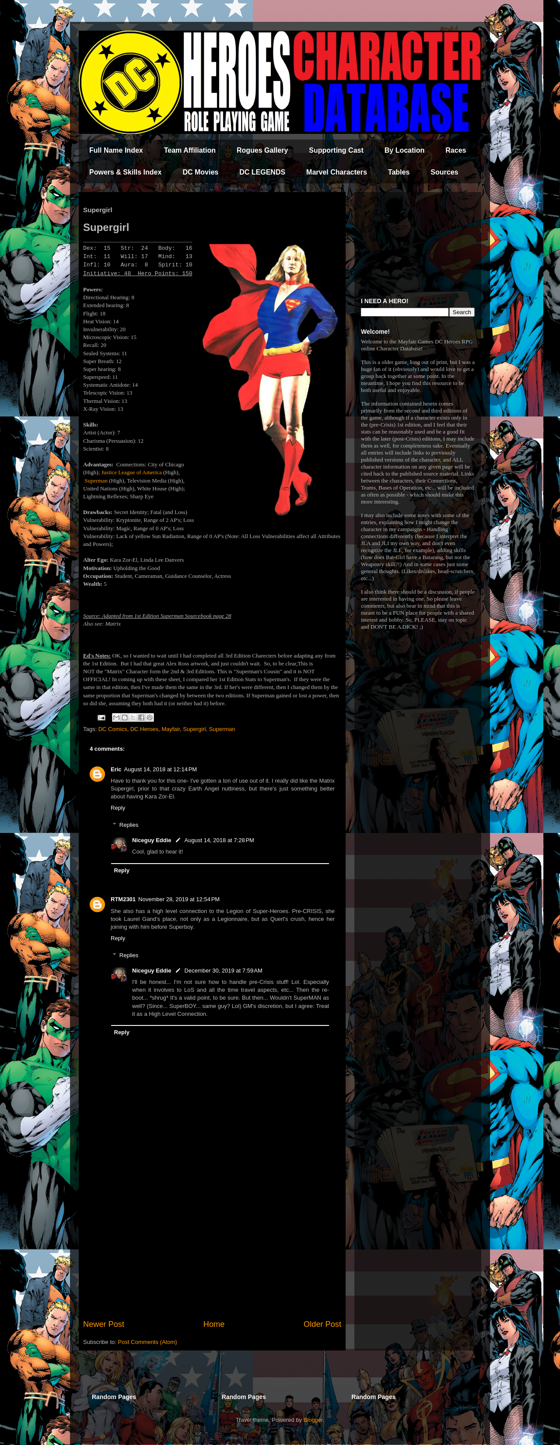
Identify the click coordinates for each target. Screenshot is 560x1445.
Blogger (313, 1420)
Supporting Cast (336, 150)
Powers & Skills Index (125, 172)
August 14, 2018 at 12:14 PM (160, 769)
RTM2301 (123, 899)
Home (214, 1324)
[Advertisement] (212, 1246)
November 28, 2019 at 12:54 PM (179, 899)
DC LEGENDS (262, 172)
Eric (116, 769)
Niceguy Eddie (152, 840)
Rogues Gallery (262, 150)
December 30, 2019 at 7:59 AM (223, 970)
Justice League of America (132, 472)
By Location (405, 150)
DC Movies (200, 172)
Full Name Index (116, 150)
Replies (128, 825)
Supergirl (194, 729)
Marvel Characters (336, 172)
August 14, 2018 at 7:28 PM (219, 840)
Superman (96, 480)
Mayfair (170, 729)
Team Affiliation (190, 150)
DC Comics (112, 729)
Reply (118, 808)
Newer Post (103, 1324)
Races (455, 150)
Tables (399, 172)
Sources (444, 172)
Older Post (322, 1324)
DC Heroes (144, 729)
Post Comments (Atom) (147, 1342)
